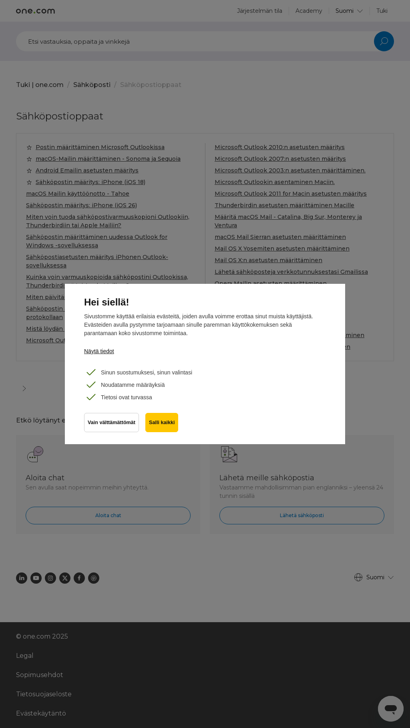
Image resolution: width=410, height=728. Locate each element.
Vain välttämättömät (111, 422)
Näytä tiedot (99, 351)
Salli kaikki (162, 422)
